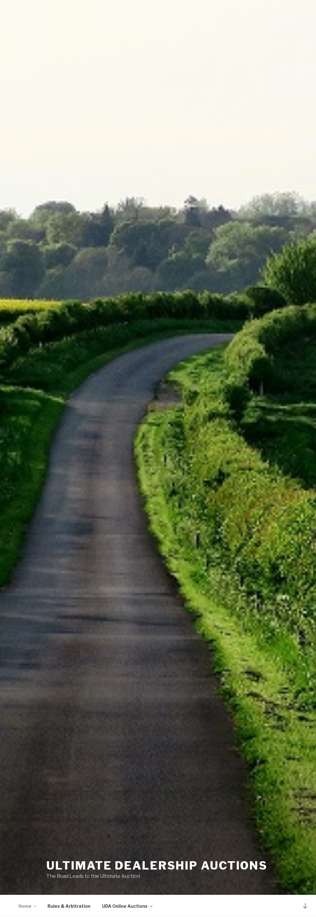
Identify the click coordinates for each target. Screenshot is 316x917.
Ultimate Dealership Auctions (157, 865)
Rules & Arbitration (69, 906)
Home (28, 906)
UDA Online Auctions (127, 906)
